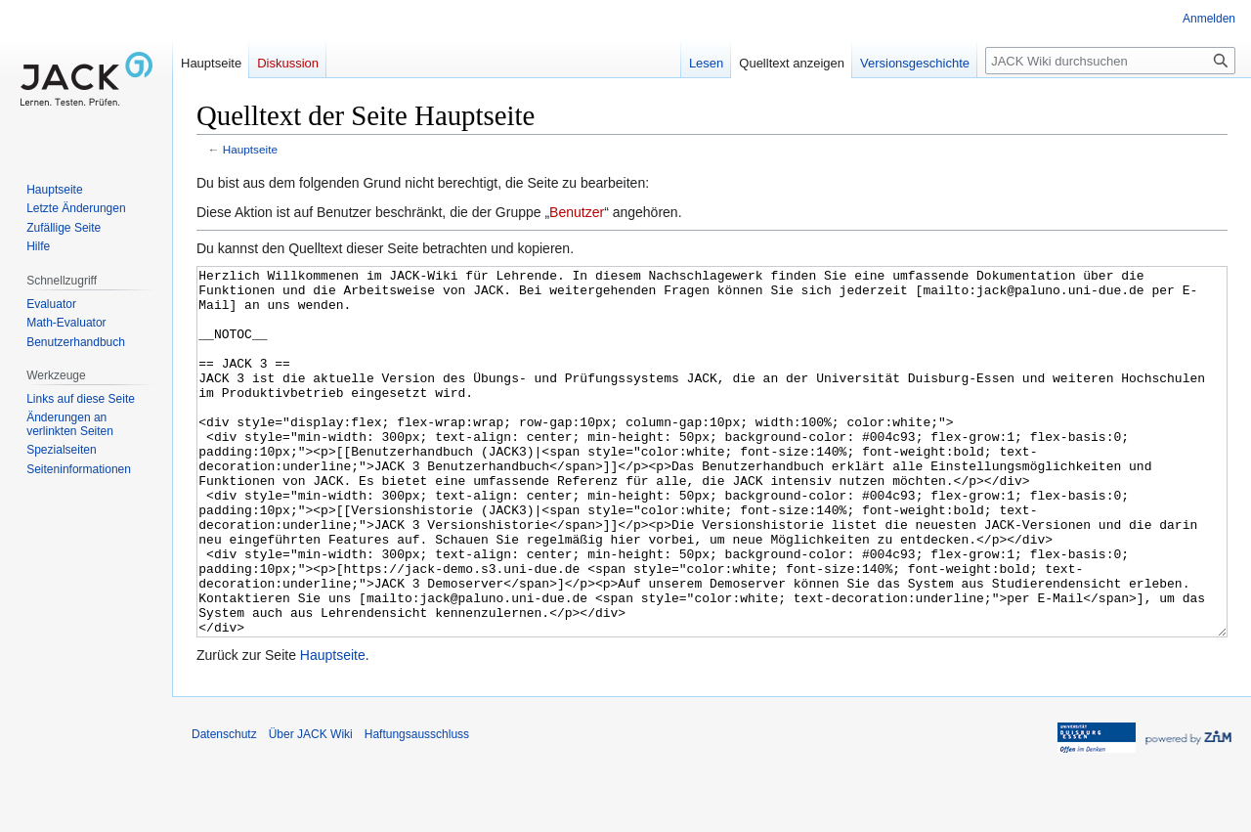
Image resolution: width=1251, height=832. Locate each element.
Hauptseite (250, 149)
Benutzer (576, 212)
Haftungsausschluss (417, 807)
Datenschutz (224, 807)
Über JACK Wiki (311, 807)
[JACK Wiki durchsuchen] (1110, 60)
